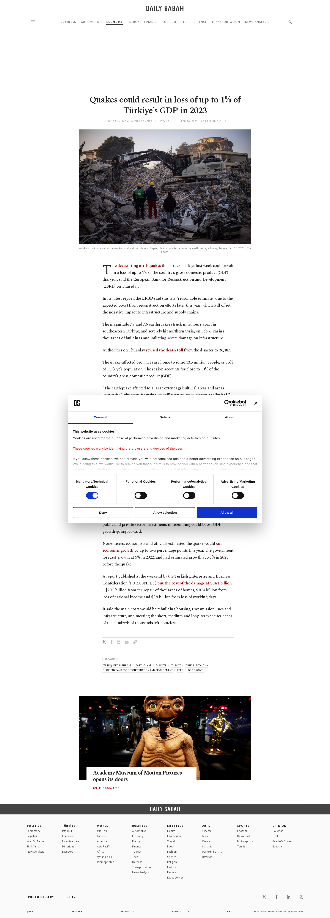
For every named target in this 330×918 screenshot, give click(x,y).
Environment (174, 836)
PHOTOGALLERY (109, 788)
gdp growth (196, 670)
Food (170, 846)
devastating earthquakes (139, 266)
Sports (243, 826)
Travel (171, 841)
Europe (101, 836)
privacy (76, 911)
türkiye (176, 665)
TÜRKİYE (68, 826)
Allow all (227, 513)
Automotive (91, 22)
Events (206, 841)
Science (171, 857)
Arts (206, 826)
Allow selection (165, 513)
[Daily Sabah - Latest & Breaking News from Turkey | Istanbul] (165, 8)
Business (68, 22)
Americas (102, 841)
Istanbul (67, 831)
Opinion (279, 826)
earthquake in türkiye (116, 665)
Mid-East (102, 831)
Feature (171, 872)
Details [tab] (165, 417)
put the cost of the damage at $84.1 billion (194, 583)
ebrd (180, 670)
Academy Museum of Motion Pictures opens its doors (137, 776)
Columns (277, 831)
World (102, 826)
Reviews (207, 857)
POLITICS (34, 826)
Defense (200, 22)
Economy (114, 22)
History (171, 867)
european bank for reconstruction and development (137, 670)
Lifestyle (175, 826)
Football (242, 831)
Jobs (30, 911)
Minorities (68, 846)
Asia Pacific (104, 846)
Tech (185, 22)
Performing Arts (212, 851)
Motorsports (245, 841)
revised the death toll (164, 350)
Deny (103, 513)
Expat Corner (175, 877)
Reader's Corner (282, 841)
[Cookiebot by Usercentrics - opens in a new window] (227, 403)
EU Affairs (33, 846)
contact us (180, 911)
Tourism (169, 22)
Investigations (70, 841)
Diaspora (68, 851)
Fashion (172, 851)
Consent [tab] (100, 417)
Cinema (207, 831)
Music (205, 836)
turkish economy (196, 665)
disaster (161, 665)
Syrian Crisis (104, 857)
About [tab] (229, 417)
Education (68, 836)
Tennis (241, 846)
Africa (100, 851)
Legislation (33, 836)
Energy (133, 22)
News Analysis (257, 22)
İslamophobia (105, 862)
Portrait (207, 846)
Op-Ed (276, 836)
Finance (150, 22)
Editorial (277, 846)
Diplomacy (33, 831)
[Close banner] (255, 403)
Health (171, 831)
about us (127, 911)
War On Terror (36, 841)
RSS (229, 911)
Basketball (243, 836)
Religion (172, 862)
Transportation (226, 22)
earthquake (143, 665)
